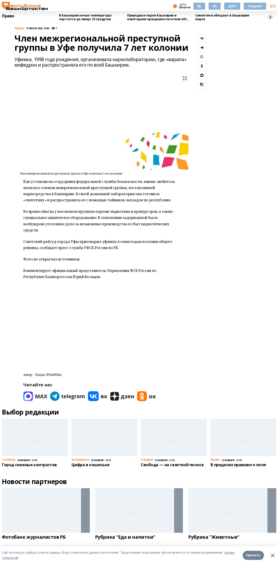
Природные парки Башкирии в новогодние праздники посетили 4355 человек (157, 17)
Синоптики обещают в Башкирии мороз (222, 17)
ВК (199, 6)
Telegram (255, 6)
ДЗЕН (232, 6)
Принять (253, 555)
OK (215, 6)
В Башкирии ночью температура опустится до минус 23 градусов (85, 17)
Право (8, 16)
